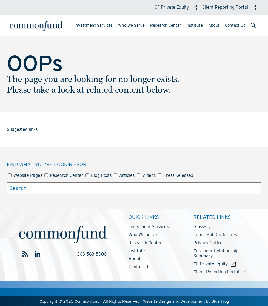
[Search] (134, 188)
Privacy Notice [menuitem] (208, 242)
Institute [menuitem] (195, 25)
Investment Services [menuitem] (94, 25)
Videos (146, 175)
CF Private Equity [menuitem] (210, 264)
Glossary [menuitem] (202, 226)
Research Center (63, 175)
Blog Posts (98, 175)
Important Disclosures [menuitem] (215, 234)
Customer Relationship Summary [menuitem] (215, 253)
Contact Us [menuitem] (235, 25)
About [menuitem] (213, 25)
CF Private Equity (176, 7)
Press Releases (175, 175)
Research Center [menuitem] (165, 25)
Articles (124, 175)
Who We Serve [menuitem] (131, 25)
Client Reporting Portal (229, 7)
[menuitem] (253, 26)
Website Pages (25, 175)
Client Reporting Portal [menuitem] (216, 271)
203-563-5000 (92, 254)
